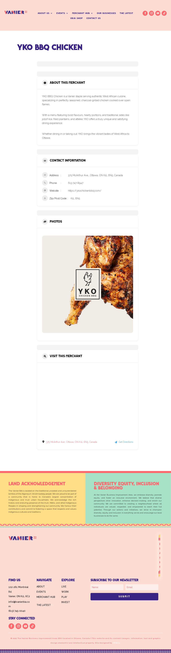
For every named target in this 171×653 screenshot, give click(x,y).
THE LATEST (126, 13)
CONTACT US (93, 18)
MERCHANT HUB (81, 13)
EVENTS (60, 13)
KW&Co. (117, 643)
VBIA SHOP (76, 18)
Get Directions (124, 442)
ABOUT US (43, 13)
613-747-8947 (75, 183)
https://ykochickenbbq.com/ (84, 190)
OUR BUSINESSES (106, 13)
